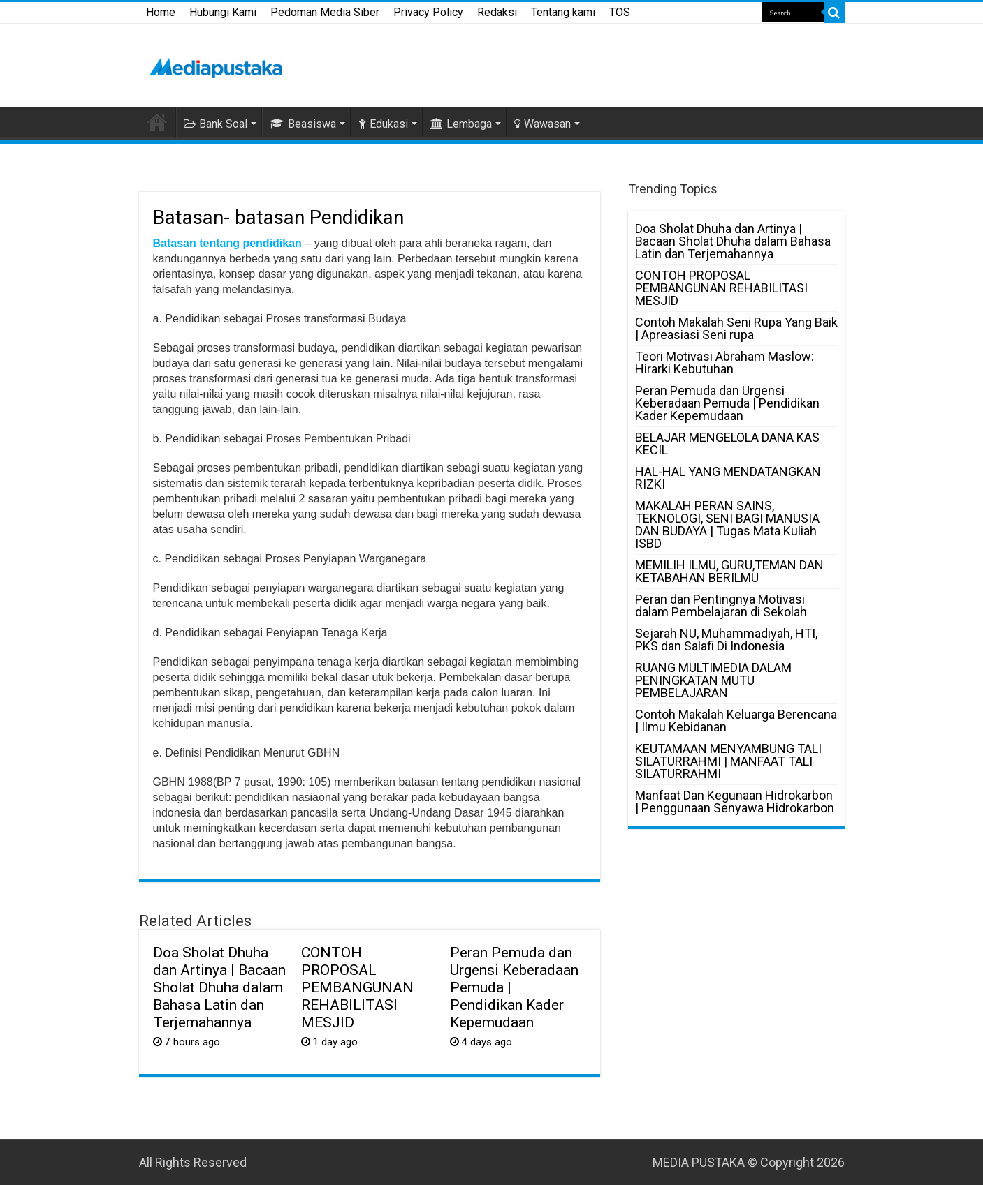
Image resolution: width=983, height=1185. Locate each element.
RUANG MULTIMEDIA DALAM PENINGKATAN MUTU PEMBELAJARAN (713, 680)
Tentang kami (563, 12)
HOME (157, 122)
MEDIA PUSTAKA (699, 1162)
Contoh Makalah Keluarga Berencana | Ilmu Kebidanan (736, 720)
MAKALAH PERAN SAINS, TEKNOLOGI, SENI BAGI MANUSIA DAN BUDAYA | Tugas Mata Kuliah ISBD (727, 524)
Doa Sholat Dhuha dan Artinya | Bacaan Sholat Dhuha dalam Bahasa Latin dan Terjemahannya (219, 987)
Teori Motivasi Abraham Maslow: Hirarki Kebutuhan (724, 362)
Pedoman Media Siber (324, 12)
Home (160, 12)
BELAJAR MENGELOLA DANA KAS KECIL (727, 443)
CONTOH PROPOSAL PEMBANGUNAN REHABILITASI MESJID (357, 987)
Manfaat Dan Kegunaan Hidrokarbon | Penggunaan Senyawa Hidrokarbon (734, 801)
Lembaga (461, 124)
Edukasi (383, 124)
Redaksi (497, 12)
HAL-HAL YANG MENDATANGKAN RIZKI (728, 477)
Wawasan (542, 124)
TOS (619, 12)
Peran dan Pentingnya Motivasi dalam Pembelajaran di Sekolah (721, 605)
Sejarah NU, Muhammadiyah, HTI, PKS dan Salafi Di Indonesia (726, 639)
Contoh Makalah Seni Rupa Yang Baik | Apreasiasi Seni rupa (736, 328)
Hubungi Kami (222, 12)
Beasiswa (303, 124)
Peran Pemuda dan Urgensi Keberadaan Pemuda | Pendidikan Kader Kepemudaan (727, 403)
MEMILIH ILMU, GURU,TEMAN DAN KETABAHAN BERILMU (729, 571)
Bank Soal (215, 124)
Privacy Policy (428, 12)
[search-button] (834, 12)
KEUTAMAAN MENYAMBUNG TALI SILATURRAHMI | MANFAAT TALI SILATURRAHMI (728, 761)
